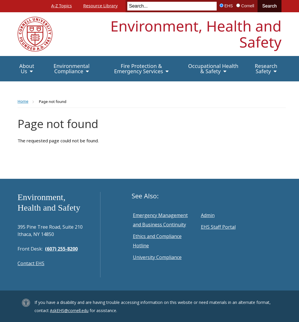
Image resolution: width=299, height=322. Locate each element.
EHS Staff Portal (218, 227)
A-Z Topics (61, 5)
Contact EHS (31, 263)
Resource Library (100, 5)
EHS (229, 6)
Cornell (247, 6)
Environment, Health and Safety (195, 34)
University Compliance (157, 257)
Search (269, 6)
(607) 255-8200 (61, 249)
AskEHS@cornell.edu (69, 310)
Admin (208, 215)
